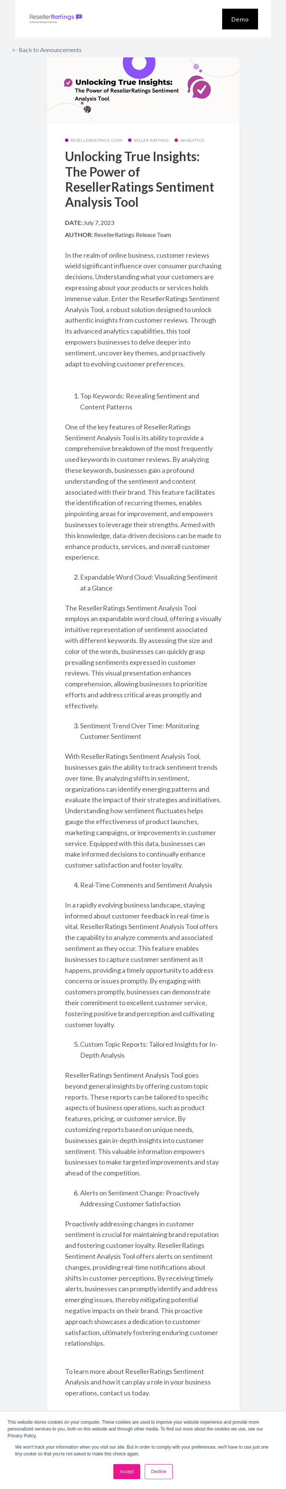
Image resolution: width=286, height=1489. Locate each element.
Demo (240, 19)
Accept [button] (127, 1471)
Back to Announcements (47, 49)
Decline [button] (158, 1471)
